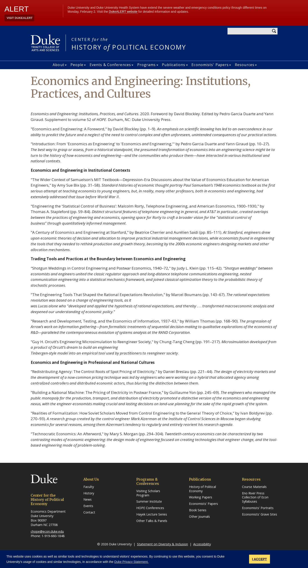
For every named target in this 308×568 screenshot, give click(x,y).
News (87, 500)
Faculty (88, 487)
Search (274, 31)
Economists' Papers (210, 64)
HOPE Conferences (150, 508)
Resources (244, 64)
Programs (146, 64)
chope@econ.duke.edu (47, 531)
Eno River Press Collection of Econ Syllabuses (255, 497)
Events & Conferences (110, 64)
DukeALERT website (123, 11)
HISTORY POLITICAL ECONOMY (128, 43)
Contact (89, 512)
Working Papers (200, 497)
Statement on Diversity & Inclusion (162, 544)
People (77, 64)
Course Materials (254, 487)
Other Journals (199, 517)
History (88, 493)
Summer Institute (149, 502)
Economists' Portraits (258, 508)
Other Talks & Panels (151, 521)
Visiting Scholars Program (148, 493)
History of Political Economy (202, 489)
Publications (173, 64)
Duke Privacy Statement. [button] (131, 562)
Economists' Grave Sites (259, 514)
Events (88, 506)
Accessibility (202, 544)
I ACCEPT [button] (259, 559)
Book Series (197, 510)
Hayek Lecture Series (151, 514)
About (58, 64)
